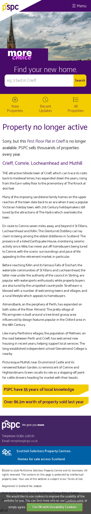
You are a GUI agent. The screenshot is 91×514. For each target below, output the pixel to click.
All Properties (76, 108)
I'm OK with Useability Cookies (55, 507)
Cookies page (74, 500)
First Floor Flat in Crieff (46, 141)
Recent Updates (45, 108)
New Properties (15, 108)
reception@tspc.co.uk (24, 441)
